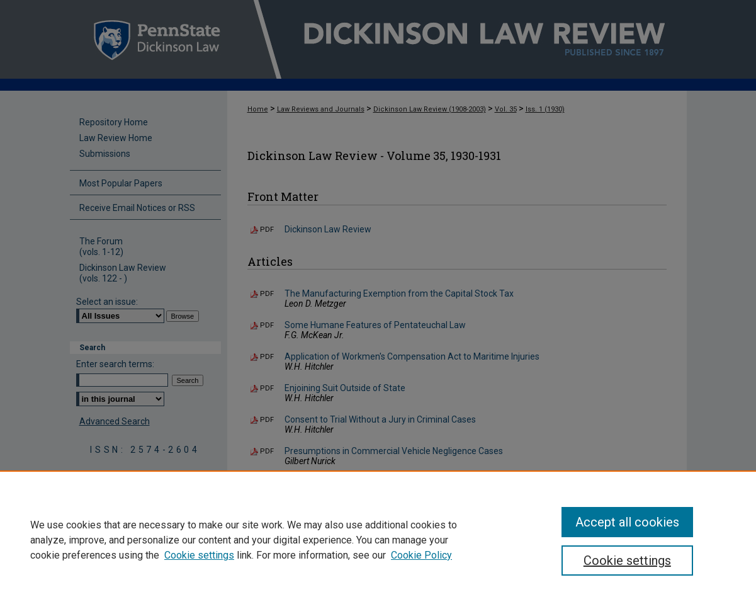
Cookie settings (199, 555)
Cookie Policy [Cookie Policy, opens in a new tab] (421, 555)
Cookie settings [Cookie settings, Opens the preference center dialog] (627, 560)
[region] (378, 539)
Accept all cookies (627, 522)
